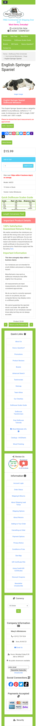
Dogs (25, 56)
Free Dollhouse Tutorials (18, 421)
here (11, 249)
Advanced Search (18, 373)
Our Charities (18, 399)
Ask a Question (7, 126)
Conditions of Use (18, 549)
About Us (18, 341)
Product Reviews (18, 361)
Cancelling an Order (18, 530)
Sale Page (13, 36)
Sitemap (18, 386)
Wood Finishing (18, 444)
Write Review (6, 142)
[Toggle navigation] (5, 2)
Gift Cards (14, 44)
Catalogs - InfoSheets (18, 438)
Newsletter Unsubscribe (18, 585)
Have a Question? (27, 44)
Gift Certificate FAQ (18, 562)
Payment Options (18, 536)
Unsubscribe (18, 673)
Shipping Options (18, 511)
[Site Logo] (18, 12)
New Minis (24, 36)
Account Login (18, 483)
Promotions (7, 40)
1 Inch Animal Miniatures (13, 56)
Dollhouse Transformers (18, 413)
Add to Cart (28, 166)
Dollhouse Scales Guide (22, 40)
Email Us (18, 647)
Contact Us (7, 48)
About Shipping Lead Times (18, 503)
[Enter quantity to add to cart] (13, 166)
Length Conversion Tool (13, 214)
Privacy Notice (18, 543)
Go (18, 611)
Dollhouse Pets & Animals (18, 54)
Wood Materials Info (18, 430)
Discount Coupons (18, 577)
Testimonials (18, 380)
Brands (5, 44)
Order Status (18, 490)
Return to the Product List (18, 325)
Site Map (18, 556)
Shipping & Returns (18, 496)
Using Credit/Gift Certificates (18, 569)
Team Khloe (18, 392)
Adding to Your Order (18, 524)
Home (5, 36)
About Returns (18, 517)
